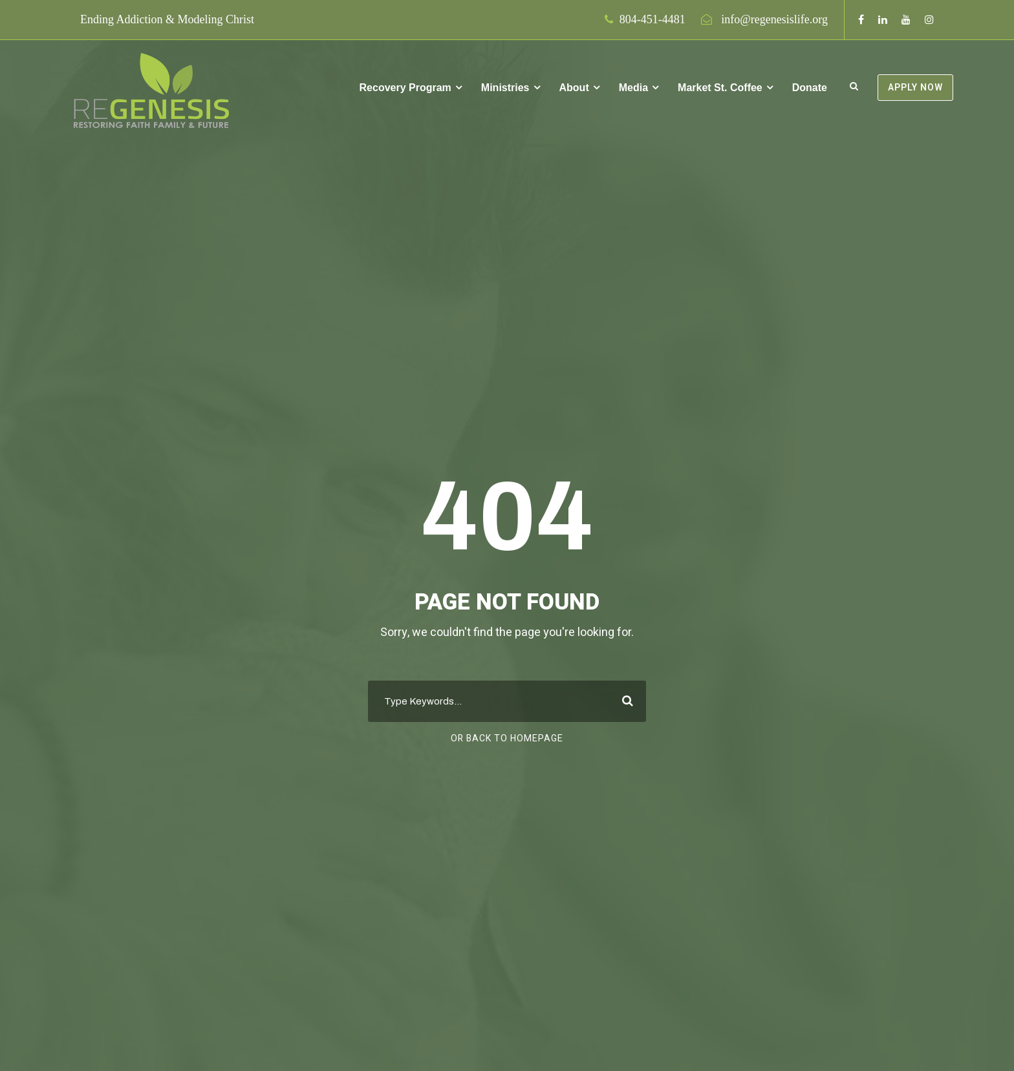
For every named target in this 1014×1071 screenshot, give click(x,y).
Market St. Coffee (720, 87)
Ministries (505, 87)
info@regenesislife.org (774, 19)
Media (633, 87)
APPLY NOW (915, 87)
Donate (809, 87)
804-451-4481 (652, 19)
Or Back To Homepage (507, 738)
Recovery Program (405, 87)
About (574, 87)
